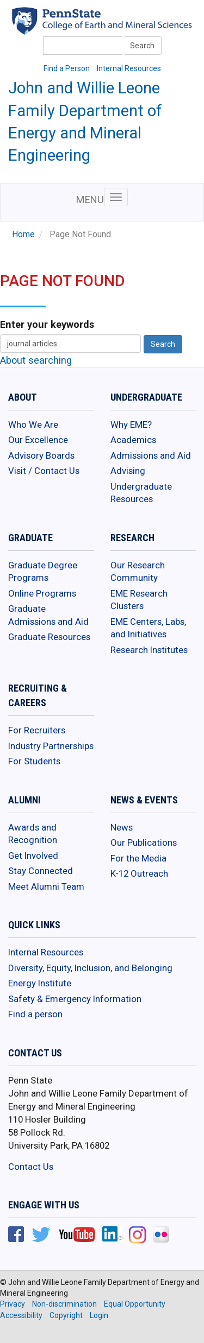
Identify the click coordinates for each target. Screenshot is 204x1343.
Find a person (35, 1014)
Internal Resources (129, 68)
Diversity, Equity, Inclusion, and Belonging (90, 967)
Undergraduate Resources (141, 493)
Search (142, 45)
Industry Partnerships (51, 745)
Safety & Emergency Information (74, 998)
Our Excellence (38, 439)
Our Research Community (137, 572)
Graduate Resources (49, 636)
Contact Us (30, 1166)
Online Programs (42, 593)
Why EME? (131, 424)
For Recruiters (36, 730)
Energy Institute (39, 983)
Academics (133, 439)
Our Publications (143, 842)
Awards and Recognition (32, 834)
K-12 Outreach (139, 873)
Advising (127, 470)
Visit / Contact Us (43, 470)
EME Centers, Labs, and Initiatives (148, 628)
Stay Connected (40, 870)
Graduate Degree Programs (42, 572)
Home (23, 234)
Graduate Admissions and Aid (48, 615)
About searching (36, 360)
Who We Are (33, 424)
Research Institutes (149, 649)
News (121, 827)
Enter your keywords (47, 324)
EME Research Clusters (139, 600)
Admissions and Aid (150, 455)
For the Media (138, 858)
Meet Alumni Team (46, 886)
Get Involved (33, 855)
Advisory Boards (41, 455)
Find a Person (67, 68)
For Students (34, 761)
